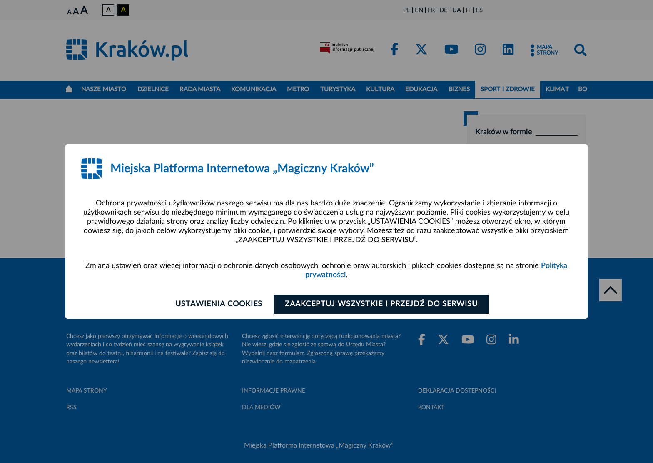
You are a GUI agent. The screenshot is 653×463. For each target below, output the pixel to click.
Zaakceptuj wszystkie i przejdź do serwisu (381, 304)
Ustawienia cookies (218, 304)
